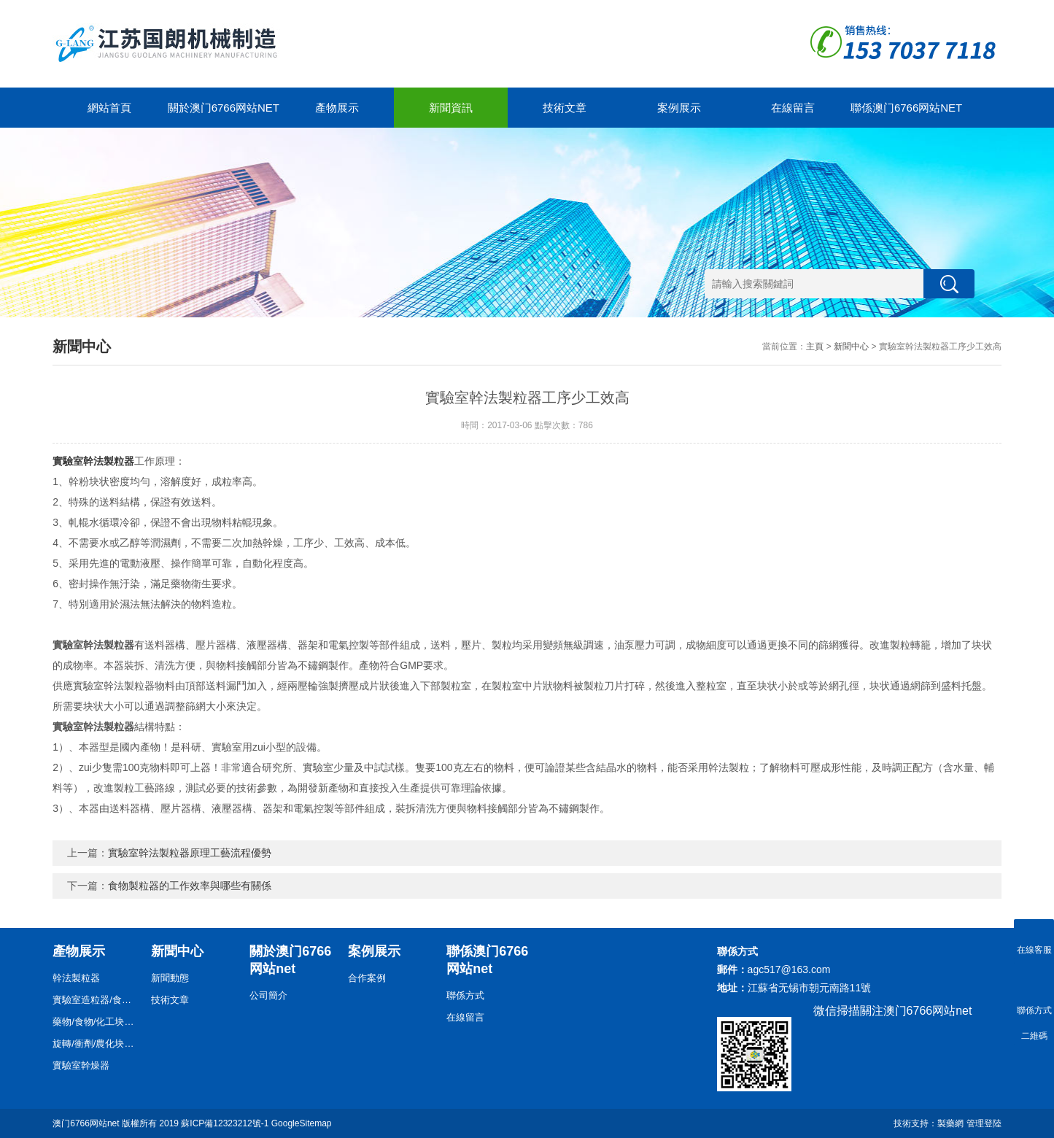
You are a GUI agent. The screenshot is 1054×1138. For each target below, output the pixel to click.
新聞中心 (851, 346)
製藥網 (950, 1123)
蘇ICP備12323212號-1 (224, 1123)
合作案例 (367, 977)
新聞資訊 (451, 107)
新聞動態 (170, 977)
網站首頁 (109, 107)
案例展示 (679, 107)
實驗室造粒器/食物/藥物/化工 (96, 999)
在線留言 (793, 107)
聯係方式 (465, 995)
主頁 (815, 346)
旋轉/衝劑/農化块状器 (96, 1043)
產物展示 (337, 107)
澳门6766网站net (86, 1123)
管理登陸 (983, 1123)
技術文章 (564, 107)
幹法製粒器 (76, 977)
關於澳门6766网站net (223, 107)
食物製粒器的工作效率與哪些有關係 (189, 885)
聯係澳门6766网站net (906, 107)
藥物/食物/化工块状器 (96, 1021)
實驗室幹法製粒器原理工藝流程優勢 (189, 853)
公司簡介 (268, 995)
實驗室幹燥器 (81, 1065)
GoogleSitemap (301, 1123)
